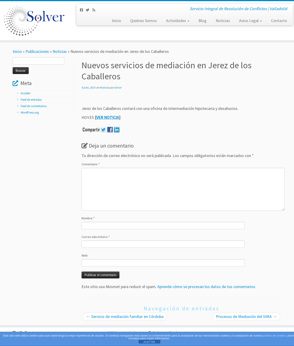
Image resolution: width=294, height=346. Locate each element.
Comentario (91, 164)
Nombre (88, 218)
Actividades (177, 20)
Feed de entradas (31, 100)
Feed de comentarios (34, 106)
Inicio (116, 20)
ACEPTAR (149, 341)
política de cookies (274, 335)
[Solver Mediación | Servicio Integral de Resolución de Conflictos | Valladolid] (34, 20)
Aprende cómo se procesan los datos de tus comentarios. (206, 286)
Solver (118, 87)
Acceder (25, 93)
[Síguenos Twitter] (89, 10)
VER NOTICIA (107, 117)
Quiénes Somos (143, 20)
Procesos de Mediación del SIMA (246, 316)
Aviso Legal (250, 20)
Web (85, 255)
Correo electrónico (96, 237)
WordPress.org (30, 112)
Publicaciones (37, 51)
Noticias (223, 20)
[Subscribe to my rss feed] (95, 10)
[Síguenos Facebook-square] (83, 10)
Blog (202, 20)
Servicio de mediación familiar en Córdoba (125, 316)
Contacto (279, 20)
